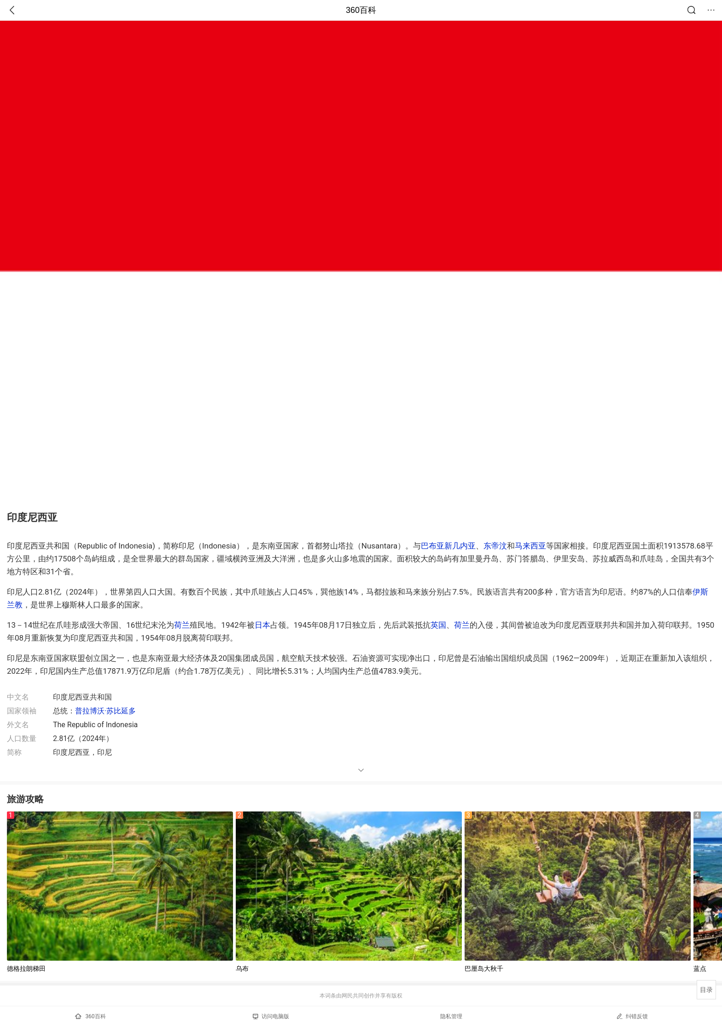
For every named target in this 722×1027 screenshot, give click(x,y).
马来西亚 (530, 545)
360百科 (361, 10)
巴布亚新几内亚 (448, 545)
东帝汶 (495, 545)
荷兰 (182, 625)
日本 (262, 625)
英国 (438, 625)
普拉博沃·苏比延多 (105, 710)
